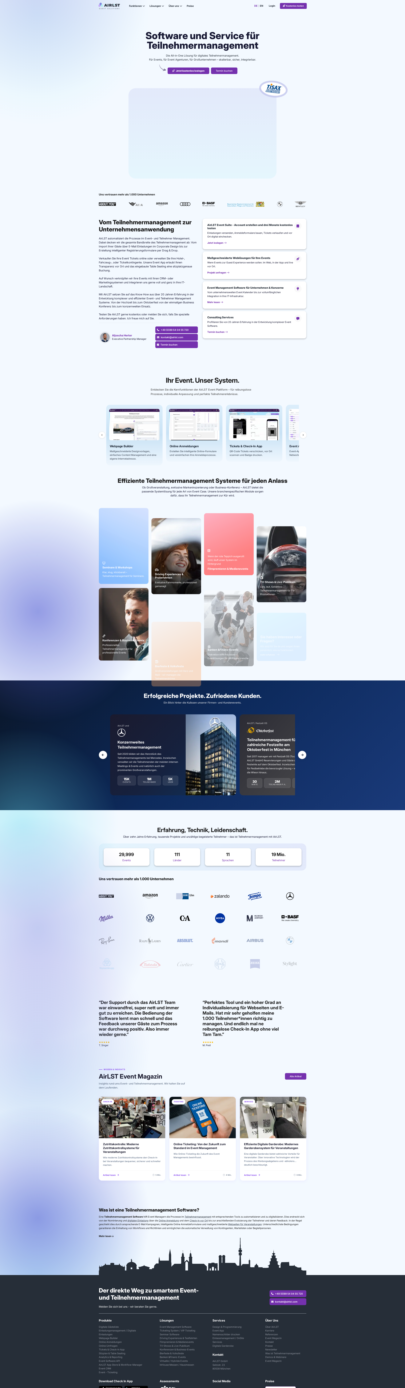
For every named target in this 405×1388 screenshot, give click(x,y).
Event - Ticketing (108, 1372)
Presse (269, 1345)
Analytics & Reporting (110, 1357)
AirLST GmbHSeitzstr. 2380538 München (221, 1365)
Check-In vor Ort (199, 1220)
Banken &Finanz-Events (173, 1357)
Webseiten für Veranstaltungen (245, 1224)
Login (272, 5)
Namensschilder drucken (226, 1334)
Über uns (175, 5)
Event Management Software (175, 1326)
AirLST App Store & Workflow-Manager (120, 1364)
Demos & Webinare (275, 1357)
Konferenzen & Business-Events (177, 1349)
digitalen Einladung (137, 1220)
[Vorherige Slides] (102, 435)
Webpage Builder (108, 1338)
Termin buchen (224, 70)
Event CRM (105, 1368)
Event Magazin (273, 1338)
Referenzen (271, 1334)
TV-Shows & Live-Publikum (175, 1345)
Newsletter (271, 1349)
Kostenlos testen (293, 5)
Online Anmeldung (169, 1220)
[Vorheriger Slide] (103, 756)
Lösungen (157, 5)
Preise (190, 5)
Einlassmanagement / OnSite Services (228, 1340)
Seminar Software (169, 1334)
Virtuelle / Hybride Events (174, 1360)
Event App (218, 1330)
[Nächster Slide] (302, 756)
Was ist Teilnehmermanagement (282, 1353)
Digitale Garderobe (223, 1345)
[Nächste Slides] (303, 435)
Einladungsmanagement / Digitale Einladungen (117, 1332)
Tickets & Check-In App (112, 1349)
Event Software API (109, 1360)
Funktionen (137, 5)
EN (261, 5)
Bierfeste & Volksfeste (172, 1353)
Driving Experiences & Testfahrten (178, 1338)
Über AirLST (272, 1326)
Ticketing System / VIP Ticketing (177, 1330)
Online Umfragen (108, 1345)
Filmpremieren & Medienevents (177, 1341)
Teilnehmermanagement (198, 1216)
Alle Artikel (296, 1076)
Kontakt (269, 1341)
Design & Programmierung (227, 1326)
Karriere (269, 1330)
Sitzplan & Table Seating (112, 1353)
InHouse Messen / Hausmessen (177, 1364)
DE (256, 5)
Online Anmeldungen (110, 1341)
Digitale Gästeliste (109, 1326)
